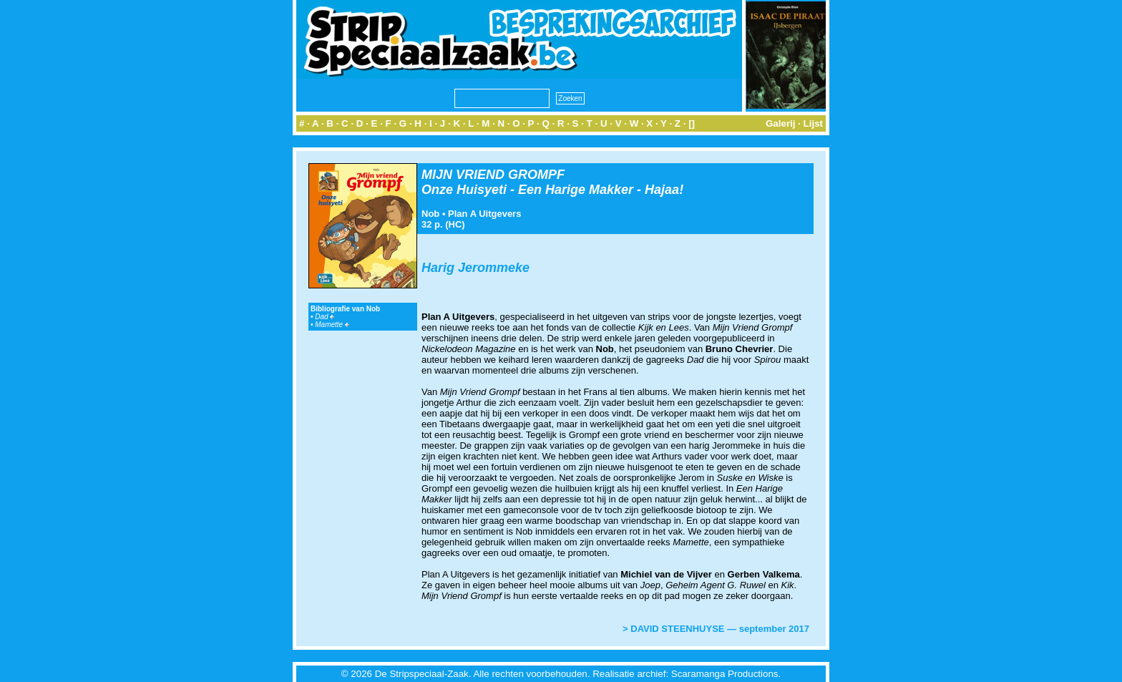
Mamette (332, 324)
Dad (324, 317)
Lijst (813, 123)
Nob (430, 213)
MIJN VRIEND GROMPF (493, 174)
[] (691, 123)
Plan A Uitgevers (484, 213)
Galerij (781, 123)
